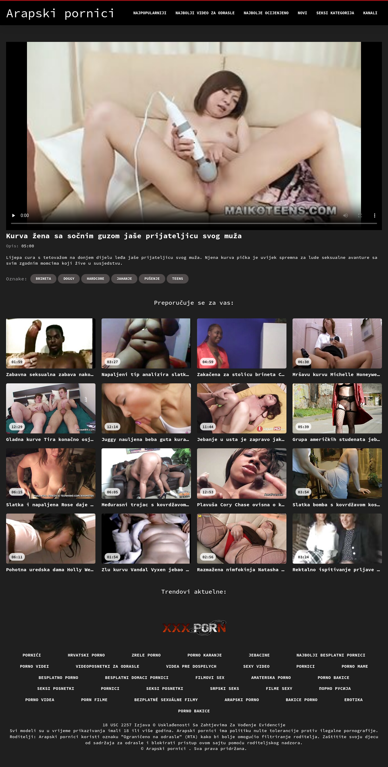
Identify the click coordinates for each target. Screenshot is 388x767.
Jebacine (259, 655)
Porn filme (94, 699)
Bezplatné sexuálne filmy (166, 699)
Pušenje (151, 278)
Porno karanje (204, 655)
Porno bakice (334, 677)
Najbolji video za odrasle (205, 12)
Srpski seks (224, 688)
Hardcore (95, 278)
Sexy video (256, 666)
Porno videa (39, 699)
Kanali (370, 12)
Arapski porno (242, 699)
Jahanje (124, 278)
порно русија (335, 688)
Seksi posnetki (56, 688)
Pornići (31, 655)
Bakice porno (302, 699)
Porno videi (34, 666)
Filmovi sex (209, 677)
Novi (302, 12)
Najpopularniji (149, 12)
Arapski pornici (167, 748)
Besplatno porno (58, 677)
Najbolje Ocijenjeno (266, 12)
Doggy (68, 278)
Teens (177, 278)
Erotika (353, 699)
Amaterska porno (271, 677)
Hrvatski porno (86, 655)
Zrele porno (146, 655)
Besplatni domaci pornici (137, 677)
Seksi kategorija (335, 12)
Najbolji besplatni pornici (331, 655)
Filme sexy (279, 688)
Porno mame (355, 666)
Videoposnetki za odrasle (107, 666)
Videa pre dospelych (191, 666)
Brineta (43, 278)
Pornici (305, 666)
